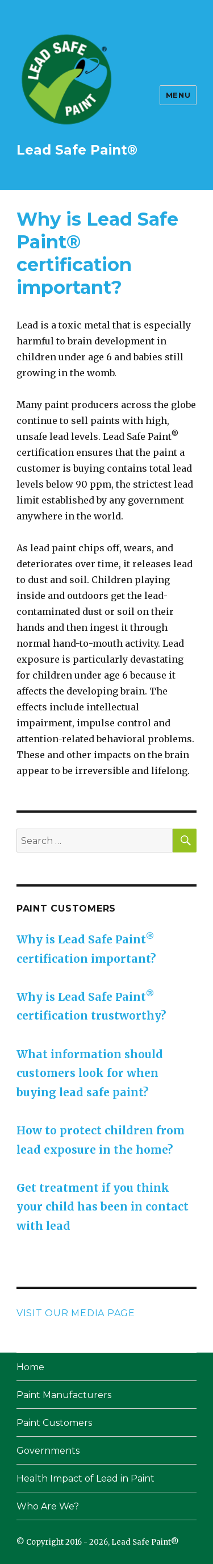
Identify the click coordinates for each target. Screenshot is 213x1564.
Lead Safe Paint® (76, 150)
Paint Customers (54, 1422)
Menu (178, 94)
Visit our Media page (75, 1313)
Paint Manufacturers (63, 1395)
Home (30, 1367)
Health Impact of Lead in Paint (85, 1478)
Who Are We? (47, 1506)
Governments (48, 1450)
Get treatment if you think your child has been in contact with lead (102, 1207)
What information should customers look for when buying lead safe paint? (89, 1073)
